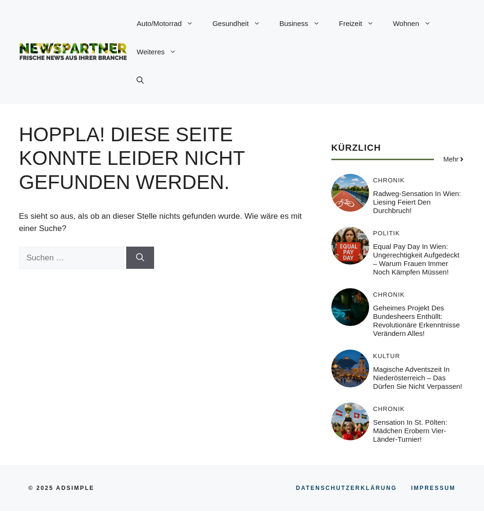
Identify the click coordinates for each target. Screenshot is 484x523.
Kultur (386, 356)
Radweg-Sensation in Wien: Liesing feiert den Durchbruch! (417, 201)
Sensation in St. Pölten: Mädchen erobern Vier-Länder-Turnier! (410, 430)
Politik (386, 233)
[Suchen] (140, 258)
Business (304, 23)
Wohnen (417, 23)
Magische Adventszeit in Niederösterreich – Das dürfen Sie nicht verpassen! (417, 377)
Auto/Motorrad (170, 23)
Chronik (389, 180)
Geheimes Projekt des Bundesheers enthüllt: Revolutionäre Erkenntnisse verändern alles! (416, 320)
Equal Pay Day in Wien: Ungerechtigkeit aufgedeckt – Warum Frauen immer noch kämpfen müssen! (416, 259)
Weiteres (161, 52)
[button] (140, 80)
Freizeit (361, 23)
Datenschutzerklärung (346, 488)
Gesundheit (241, 23)
